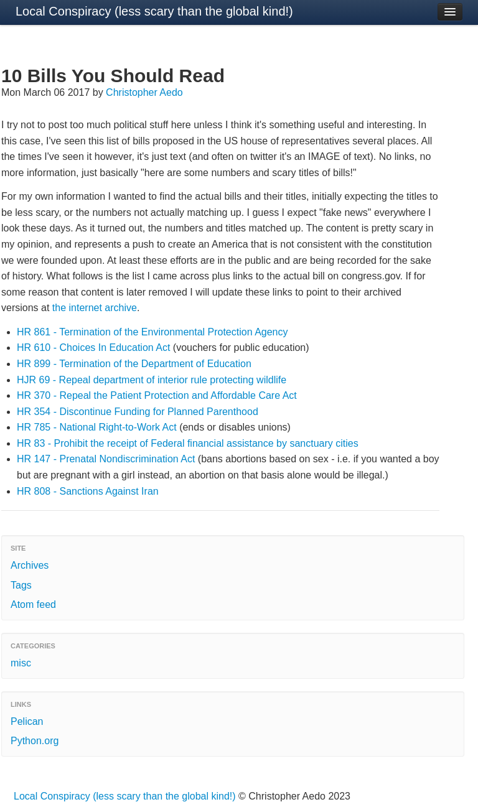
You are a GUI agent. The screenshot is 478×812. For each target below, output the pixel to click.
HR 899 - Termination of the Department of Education (134, 363)
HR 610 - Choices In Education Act (93, 347)
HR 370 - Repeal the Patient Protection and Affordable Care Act (157, 395)
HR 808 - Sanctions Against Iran (88, 491)
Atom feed (33, 604)
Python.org (35, 740)
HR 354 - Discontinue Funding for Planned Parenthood (137, 411)
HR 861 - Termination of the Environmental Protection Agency (152, 332)
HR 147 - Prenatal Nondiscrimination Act (106, 459)
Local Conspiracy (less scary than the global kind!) (154, 11)
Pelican (27, 721)
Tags (21, 585)
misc (21, 663)
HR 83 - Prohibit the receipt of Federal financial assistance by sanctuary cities (187, 443)
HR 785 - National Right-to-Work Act (97, 427)
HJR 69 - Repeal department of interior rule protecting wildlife (151, 380)
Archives (30, 565)
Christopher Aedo (144, 92)
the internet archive (94, 307)
